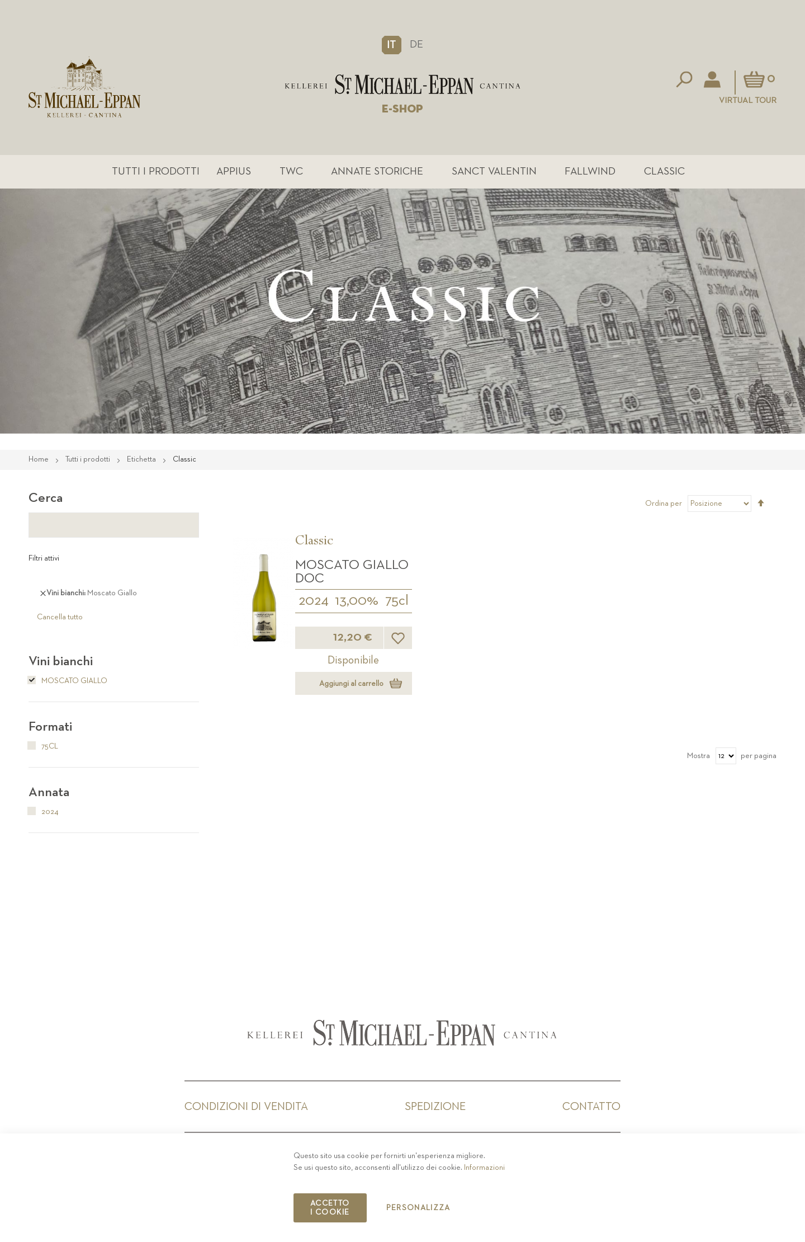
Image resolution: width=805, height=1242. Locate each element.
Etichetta (142, 459)
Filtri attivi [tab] (44, 558)
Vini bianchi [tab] (61, 661)
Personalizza (418, 1208)
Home (39, 459)
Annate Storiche (377, 171)
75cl (397, 601)
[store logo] (402, 84)
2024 (314, 601)
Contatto (591, 1106)
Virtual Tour (747, 100)
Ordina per (663, 503)
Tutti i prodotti (156, 171)
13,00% (356, 601)
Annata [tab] (49, 792)
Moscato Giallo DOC (352, 571)
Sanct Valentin (494, 171)
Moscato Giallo (68, 681)
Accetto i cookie (329, 1207)
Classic (664, 171)
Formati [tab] (50, 726)
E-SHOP (402, 109)
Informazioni (484, 1168)
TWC (291, 171)
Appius (233, 171)
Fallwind (590, 171)
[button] (391, 45)
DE (416, 44)
